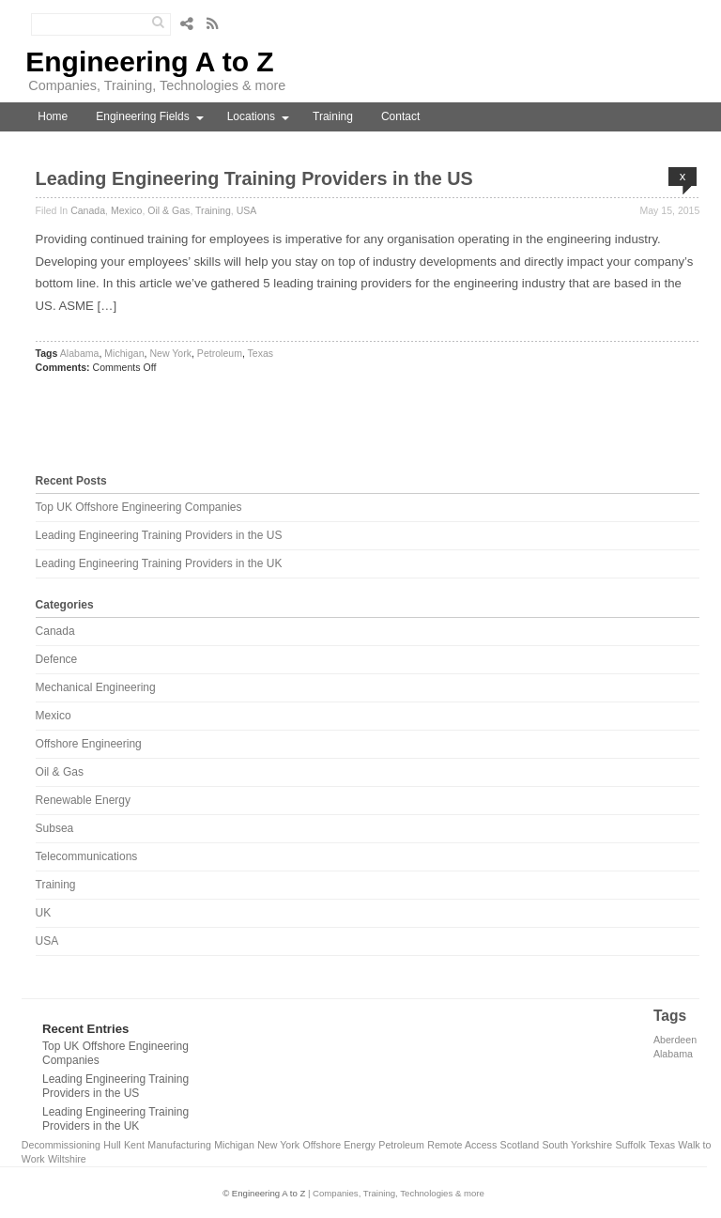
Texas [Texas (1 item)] (662, 1144)
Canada (87, 210)
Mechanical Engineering (96, 687)
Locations (251, 116)
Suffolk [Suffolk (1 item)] (630, 1144)
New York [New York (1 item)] (278, 1144)
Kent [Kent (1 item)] (134, 1144)
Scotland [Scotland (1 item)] (519, 1144)
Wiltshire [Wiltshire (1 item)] (67, 1158)
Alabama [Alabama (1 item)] (673, 1053)
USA (247, 210)
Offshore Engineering (89, 743)
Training (333, 116)
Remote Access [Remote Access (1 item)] (462, 1144)
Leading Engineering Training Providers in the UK (159, 563)
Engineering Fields (142, 116)
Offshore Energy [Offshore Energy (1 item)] (339, 1144)
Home (53, 116)
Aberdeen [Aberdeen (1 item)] (675, 1039)
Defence (57, 659)
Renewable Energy (83, 800)
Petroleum (219, 353)
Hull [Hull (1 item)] (111, 1144)
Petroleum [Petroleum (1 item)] (401, 1144)
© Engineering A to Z (263, 1193)
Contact (400, 116)
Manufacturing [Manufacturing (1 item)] (179, 1144)
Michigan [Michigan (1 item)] (234, 1144)
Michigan (124, 353)
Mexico (126, 210)
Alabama (80, 353)
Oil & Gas (168, 210)
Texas (261, 353)
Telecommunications (87, 856)
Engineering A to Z (149, 61)
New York (170, 353)
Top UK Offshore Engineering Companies (139, 507)
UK (44, 912)
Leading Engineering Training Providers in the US (254, 178)
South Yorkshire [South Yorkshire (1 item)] (577, 1144)
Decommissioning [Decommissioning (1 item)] (61, 1144)
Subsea (55, 828)
